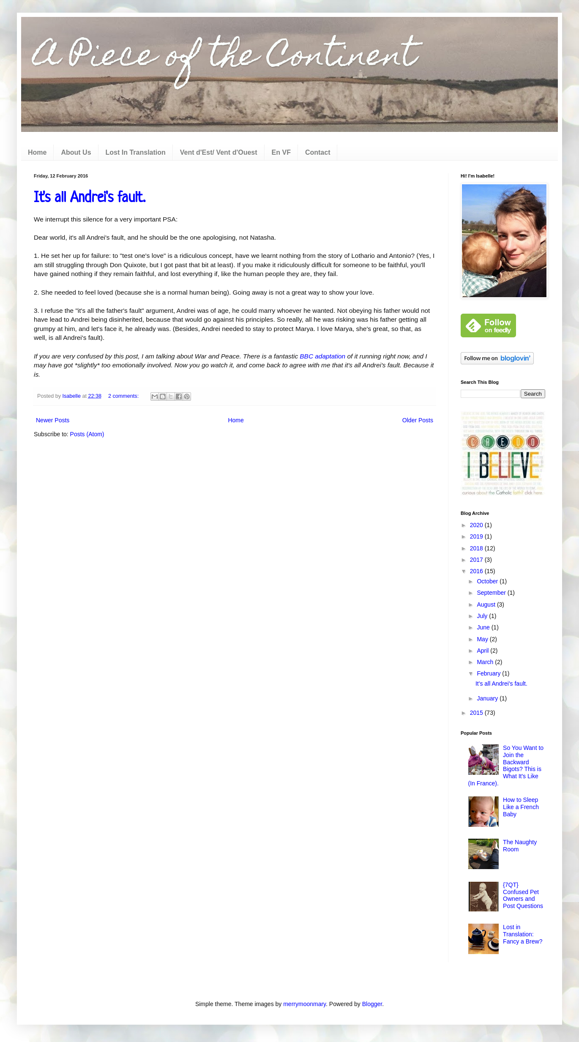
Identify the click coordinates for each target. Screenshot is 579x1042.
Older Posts (417, 420)
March (486, 662)
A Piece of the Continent (225, 58)
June (484, 627)
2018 (477, 548)
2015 (477, 712)
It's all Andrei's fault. (89, 198)
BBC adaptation (322, 356)
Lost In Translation (136, 152)
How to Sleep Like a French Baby (521, 807)
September (492, 592)
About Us (76, 152)
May (483, 639)
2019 (477, 536)
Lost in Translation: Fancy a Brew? (522, 934)
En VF (281, 152)
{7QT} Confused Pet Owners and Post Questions (523, 895)
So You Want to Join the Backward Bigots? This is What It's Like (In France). (506, 765)
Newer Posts (52, 420)
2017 (477, 559)
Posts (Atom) (87, 434)
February (489, 673)
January (488, 698)
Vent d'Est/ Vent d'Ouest (218, 152)
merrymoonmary (304, 1004)
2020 (477, 525)
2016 (477, 571)
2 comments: (124, 396)
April (483, 650)
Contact (317, 152)
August (487, 604)
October (488, 581)
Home (37, 152)
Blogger (372, 1004)
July (483, 616)
